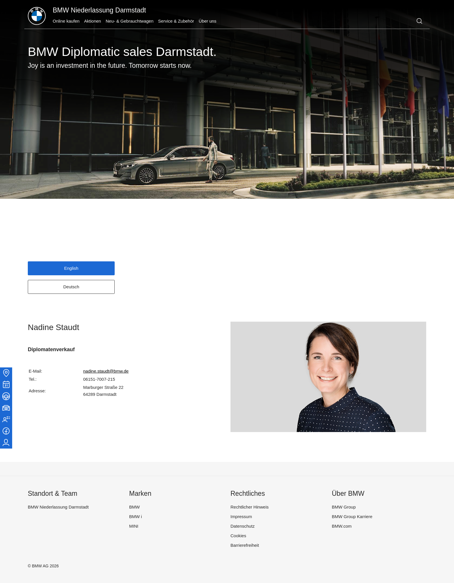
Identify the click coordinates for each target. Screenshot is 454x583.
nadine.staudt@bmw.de (106, 371)
